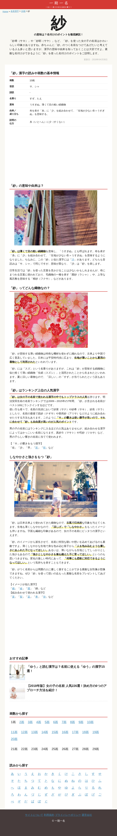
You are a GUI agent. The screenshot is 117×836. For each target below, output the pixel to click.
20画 (14, 739)
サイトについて (34, 814)
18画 (85, 732)
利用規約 (49, 814)
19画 (95, 732)
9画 (81, 722)
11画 (14, 732)
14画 (44, 732)
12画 (24, 732)
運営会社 (87, 814)
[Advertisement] (58, 154)
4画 (38, 722)
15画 (55, 732)
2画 (21, 722)
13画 (34, 732)
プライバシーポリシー (68, 814)
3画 (30, 722)
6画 (55, 722)
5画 (47, 722)
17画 (75, 732)
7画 (64, 722)
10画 (90, 722)
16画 (65, 732)
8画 (72, 722)
